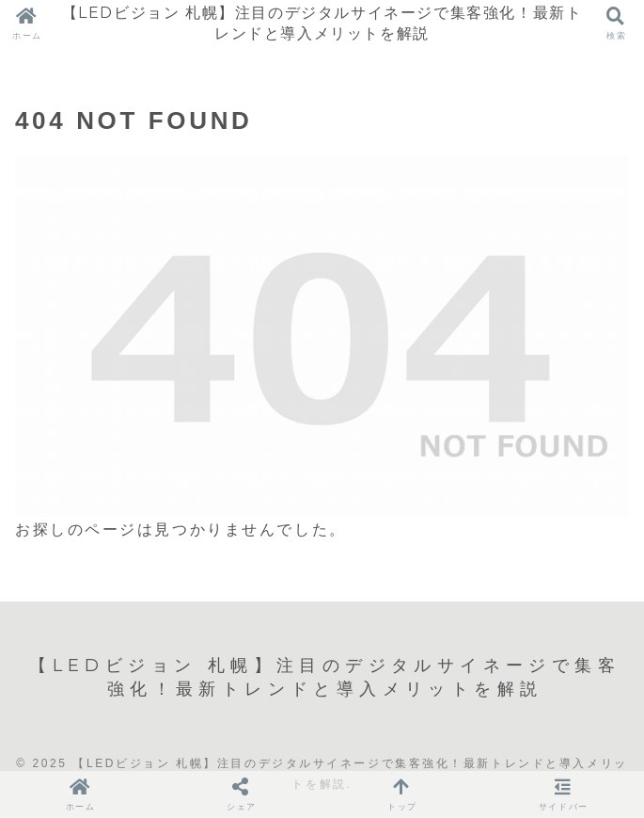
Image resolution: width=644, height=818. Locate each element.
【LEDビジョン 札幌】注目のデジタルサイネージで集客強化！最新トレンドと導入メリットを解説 (322, 23)
